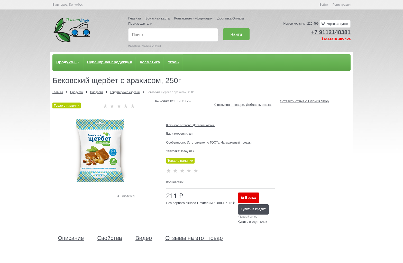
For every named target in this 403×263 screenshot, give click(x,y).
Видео (143, 238)
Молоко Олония (151, 45)
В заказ (250, 197)
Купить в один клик (252, 222)
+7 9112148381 (331, 32)
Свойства (109, 238)
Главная (134, 18)
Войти (323, 4)
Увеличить (128, 195)
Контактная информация (193, 18)
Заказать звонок (336, 38)
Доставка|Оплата (230, 18)
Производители (140, 23)
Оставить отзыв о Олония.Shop (304, 101)
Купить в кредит (253, 209)
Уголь (173, 62)
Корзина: (337, 24)
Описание (71, 238)
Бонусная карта (157, 18)
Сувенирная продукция (109, 62)
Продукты (67, 62)
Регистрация (342, 4)
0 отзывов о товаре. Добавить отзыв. (243, 105)
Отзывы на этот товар (194, 238)
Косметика (150, 62)
